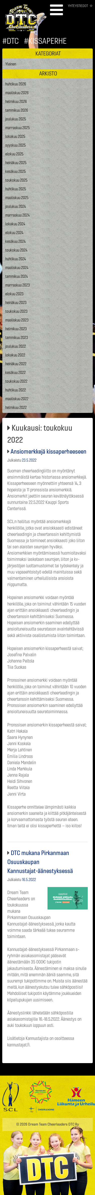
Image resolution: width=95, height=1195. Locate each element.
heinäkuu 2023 (16, 302)
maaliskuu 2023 (17, 319)
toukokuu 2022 (16, 381)
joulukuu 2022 (15, 346)
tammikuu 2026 (16, 110)
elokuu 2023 (14, 293)
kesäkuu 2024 (15, 241)
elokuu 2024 (14, 232)
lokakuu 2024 (15, 223)
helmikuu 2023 (16, 328)
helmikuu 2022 (16, 407)
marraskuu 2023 (17, 285)
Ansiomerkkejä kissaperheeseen (48, 451)
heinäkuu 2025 (16, 162)
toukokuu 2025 (16, 180)
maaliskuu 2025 (17, 197)
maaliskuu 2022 (16, 398)
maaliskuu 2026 (17, 92)
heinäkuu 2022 (15, 363)
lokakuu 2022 (15, 354)
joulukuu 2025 (15, 118)
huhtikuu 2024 (15, 258)
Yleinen (10, 63)
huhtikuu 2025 (15, 188)
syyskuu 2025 (15, 145)
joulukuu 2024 (15, 206)
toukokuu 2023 (16, 311)
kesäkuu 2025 (15, 171)
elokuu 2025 (14, 153)
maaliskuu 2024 (16, 267)
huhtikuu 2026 (15, 83)
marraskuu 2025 (17, 127)
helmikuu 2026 (16, 101)
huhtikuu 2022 (15, 389)
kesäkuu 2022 (15, 372)
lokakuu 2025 (15, 136)
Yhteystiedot (78, 5)
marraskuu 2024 (17, 215)
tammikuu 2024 (16, 276)
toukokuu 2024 (16, 250)
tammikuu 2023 (16, 337)
